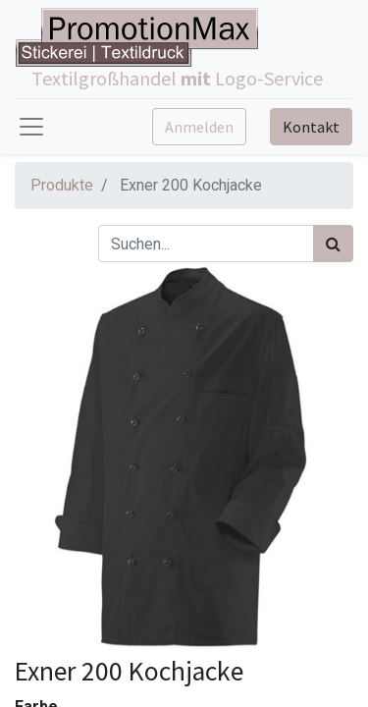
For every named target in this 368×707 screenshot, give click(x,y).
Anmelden (199, 126)
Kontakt (311, 126)
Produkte (61, 185)
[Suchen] (333, 243)
